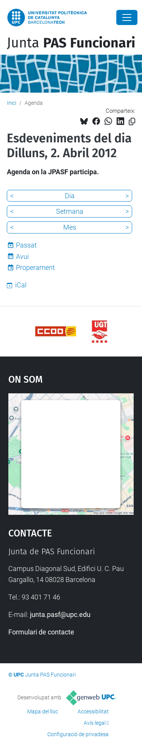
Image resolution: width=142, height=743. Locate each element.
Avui (22, 256)
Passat (26, 245)
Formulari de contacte (41, 632)
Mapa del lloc (42, 711)
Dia (70, 196)
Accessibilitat (93, 711)
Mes (69, 227)
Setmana (69, 211)
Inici (11, 103)
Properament (35, 267)
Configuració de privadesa (78, 734)
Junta (71, 43)
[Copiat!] (132, 121)
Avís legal (95, 723)
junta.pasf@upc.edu (60, 614)
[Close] (126, 17)
